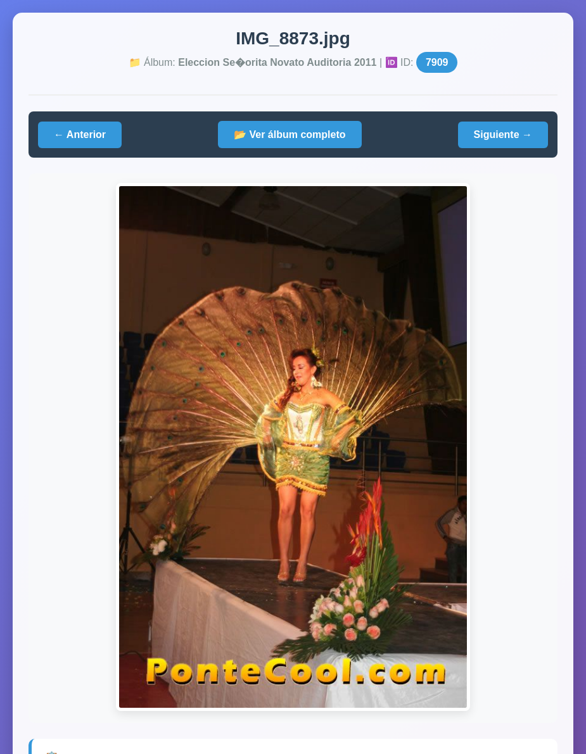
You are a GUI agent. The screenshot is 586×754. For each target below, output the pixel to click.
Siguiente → (503, 134)
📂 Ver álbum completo (289, 134)
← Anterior (80, 134)
